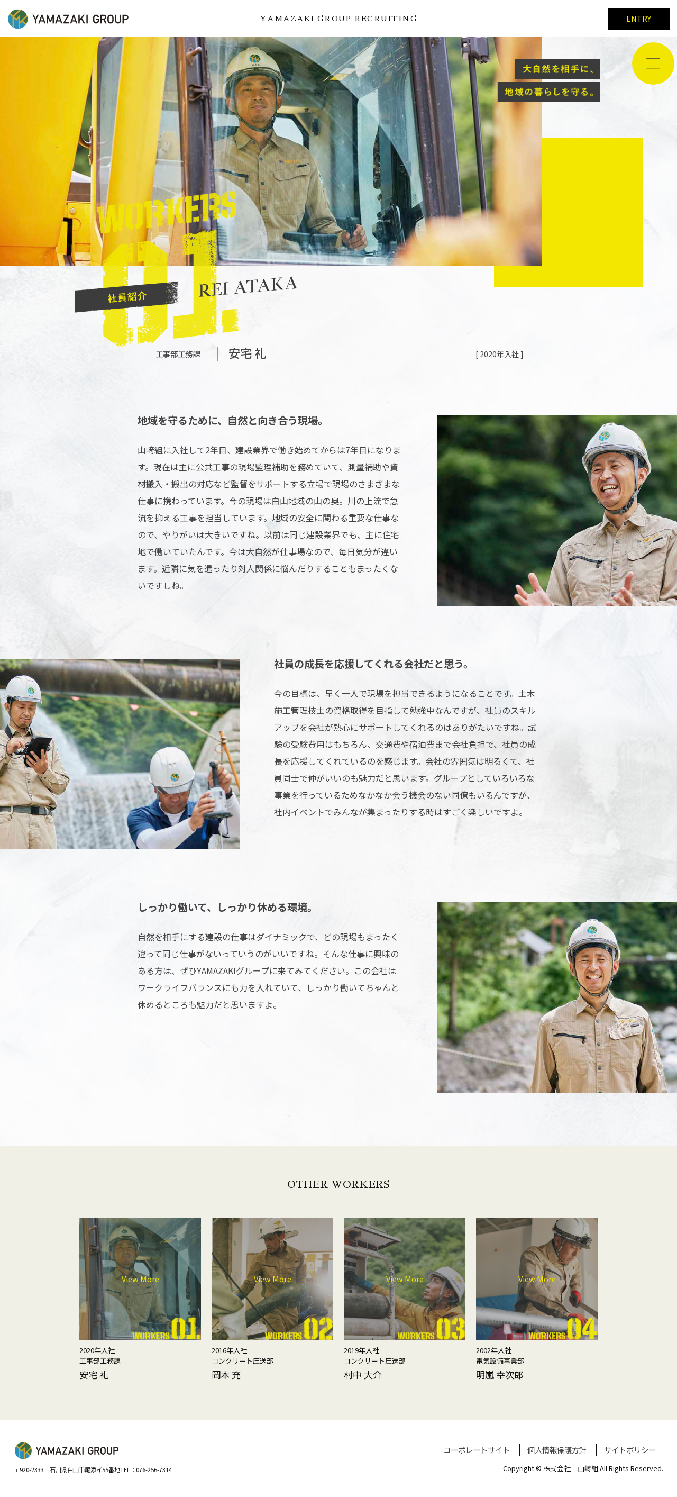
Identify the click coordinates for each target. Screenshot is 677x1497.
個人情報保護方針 (557, 1449)
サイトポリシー (630, 1449)
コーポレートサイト (476, 1449)
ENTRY (638, 18)
